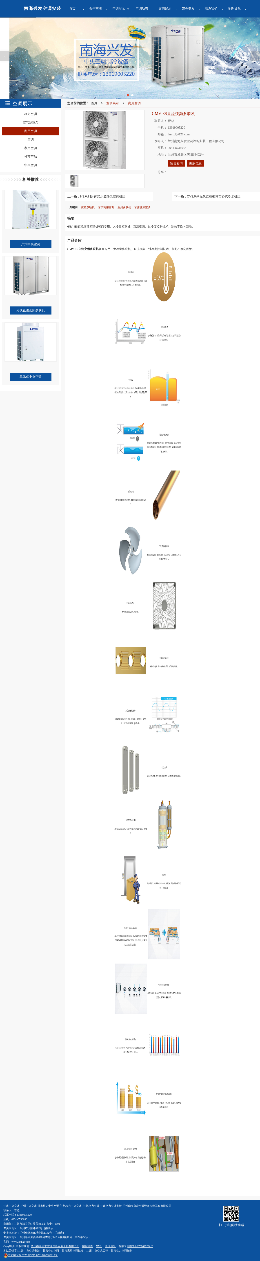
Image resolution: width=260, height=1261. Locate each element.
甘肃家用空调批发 (72, 1250)
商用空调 (134, 103)
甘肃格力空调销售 (121, 1250)
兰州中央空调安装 (29, 1250)
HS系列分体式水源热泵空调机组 (102, 196)
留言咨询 (176, 163)
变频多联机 (88, 207)
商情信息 (110, 1246)
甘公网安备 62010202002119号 (30, 1255)
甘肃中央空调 (51, 1250)
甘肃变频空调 (142, 207)
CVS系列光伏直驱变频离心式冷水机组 (214, 196)
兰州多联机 (124, 207)
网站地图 (87, 1246)
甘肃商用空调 (106, 207)
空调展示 (112, 103)
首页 (94, 103)
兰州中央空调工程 (97, 1250)
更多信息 (195, 163)
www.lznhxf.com (20, 1241)
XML (99, 1246)
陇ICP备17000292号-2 (140, 1246)
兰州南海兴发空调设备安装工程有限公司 (55, 1246)
